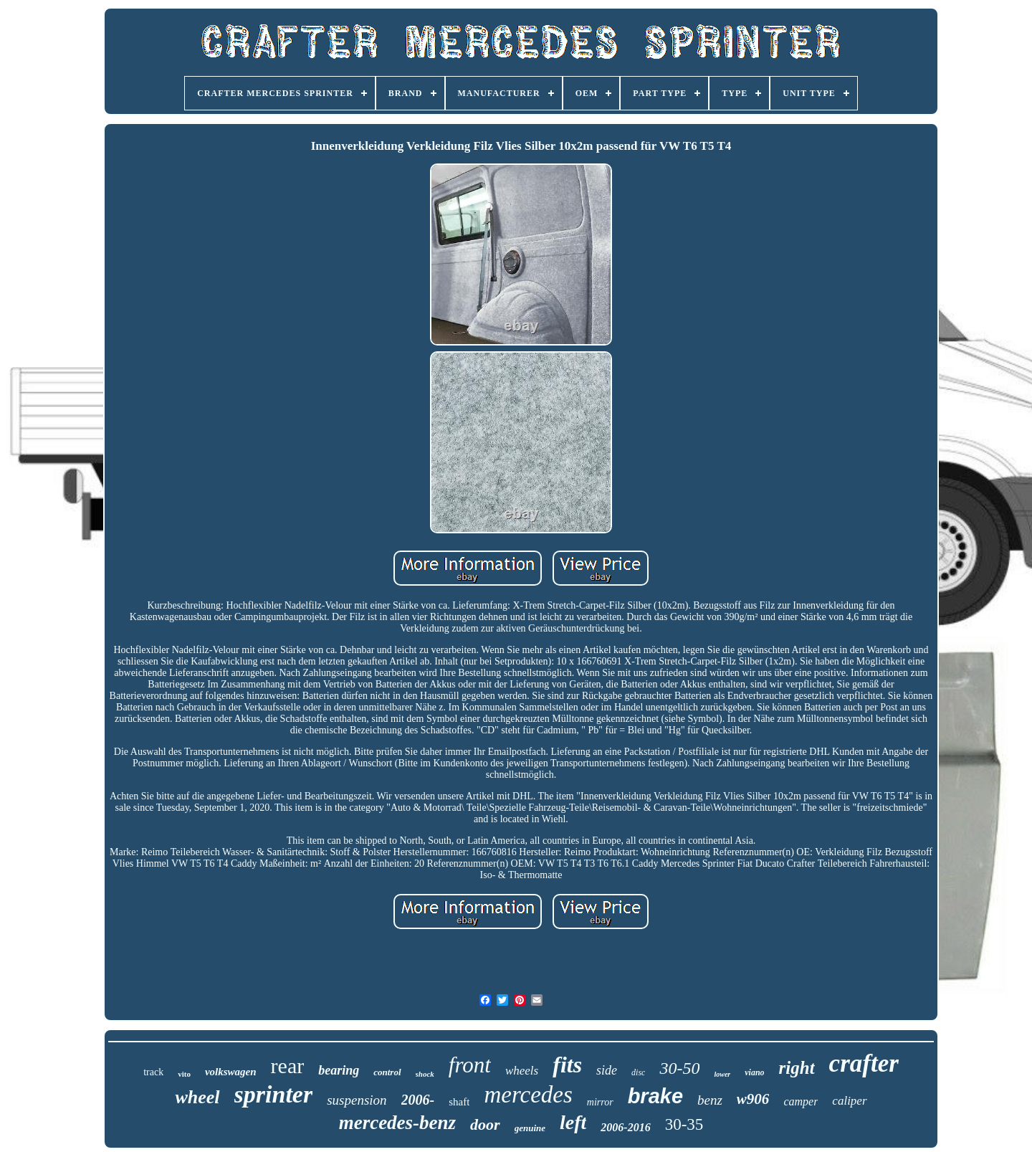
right (797, 1067)
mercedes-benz (397, 1122)
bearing (338, 1070)
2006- (418, 1100)
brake (655, 1096)
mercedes (528, 1095)
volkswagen (231, 1071)
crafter (864, 1063)
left (573, 1122)
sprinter (273, 1094)
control (387, 1072)
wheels (521, 1070)
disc (638, 1072)
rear (288, 1065)
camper (800, 1101)
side (606, 1070)
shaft (459, 1102)
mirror (600, 1102)
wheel (197, 1097)
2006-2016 (625, 1127)
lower (722, 1074)
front (470, 1064)
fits (567, 1064)
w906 (753, 1099)
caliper (849, 1101)
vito (184, 1074)
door (485, 1124)
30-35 (684, 1124)
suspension (356, 1100)
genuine (530, 1128)
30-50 (679, 1068)
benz (709, 1100)
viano (754, 1072)
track (153, 1072)
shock (425, 1074)
